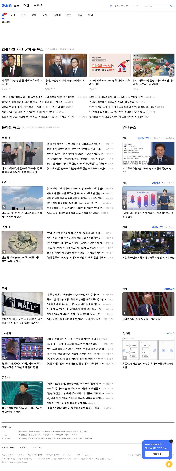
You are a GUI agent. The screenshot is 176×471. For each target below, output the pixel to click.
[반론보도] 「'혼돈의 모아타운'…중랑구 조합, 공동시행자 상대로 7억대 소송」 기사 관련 (55, 438)
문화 (69, 15)
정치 (12, 15)
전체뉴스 (24, 447)
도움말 (87, 454)
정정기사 (6, 427)
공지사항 (66, 454)
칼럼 (79, 15)
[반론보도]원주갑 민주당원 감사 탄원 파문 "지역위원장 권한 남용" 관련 (47, 435)
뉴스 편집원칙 (7, 454)
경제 (34, 15)
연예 (26, 6)
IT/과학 (57, 15)
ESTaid (6, 462)
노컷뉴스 (156, 138)
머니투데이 (169, 138)
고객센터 (77, 454)
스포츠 (38, 6)
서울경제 (93, 88)
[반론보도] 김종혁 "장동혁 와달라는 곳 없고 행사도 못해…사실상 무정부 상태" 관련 (53, 431)
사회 (23, 15)
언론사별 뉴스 (8, 447)
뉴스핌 (136, 88)
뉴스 (16, 6)
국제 (44, 15)
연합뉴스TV (6, 88)
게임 (90, 15)
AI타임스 (170, 333)
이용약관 (20, 454)
